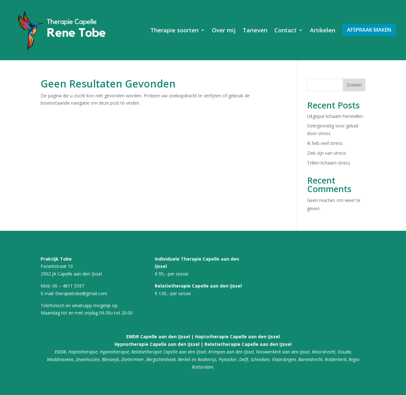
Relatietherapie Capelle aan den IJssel (248, 344)
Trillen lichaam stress (328, 163)
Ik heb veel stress (325, 143)
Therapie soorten (174, 30)
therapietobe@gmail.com (81, 293)
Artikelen (322, 30)
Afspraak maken (369, 29)
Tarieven (255, 30)
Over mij (224, 30)
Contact (285, 30)
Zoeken (354, 85)
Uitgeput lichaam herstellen (335, 116)
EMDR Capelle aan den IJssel (158, 336)
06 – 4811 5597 (68, 286)
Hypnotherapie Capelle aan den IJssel (157, 344)
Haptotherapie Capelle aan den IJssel (237, 336)
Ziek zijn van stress (326, 153)
